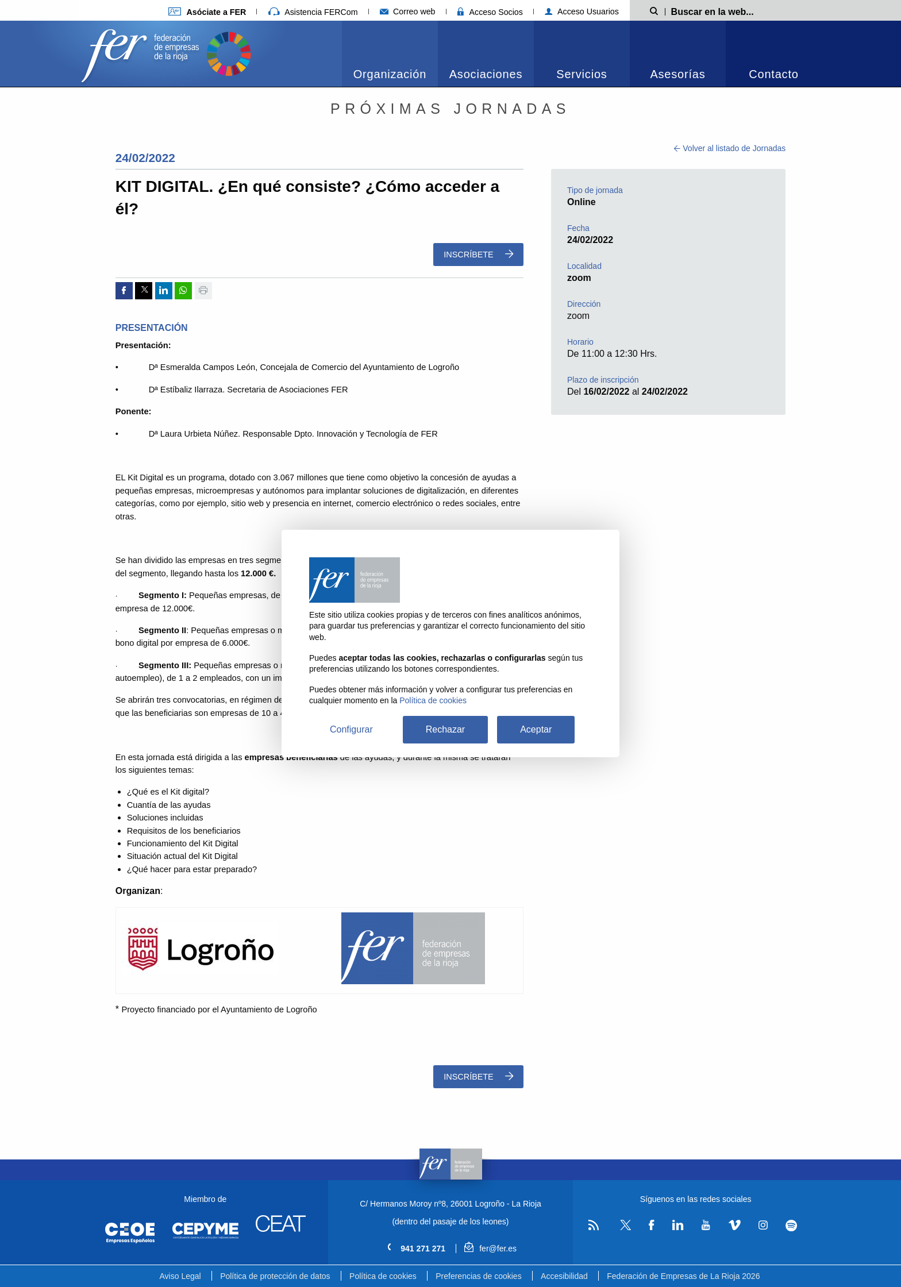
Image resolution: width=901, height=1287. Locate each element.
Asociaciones (485, 74)
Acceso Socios (490, 12)
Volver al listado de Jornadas (730, 148)
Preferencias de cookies (478, 1276)
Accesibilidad (564, 1276)
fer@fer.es (490, 1248)
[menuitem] (390, 54)
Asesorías (677, 74)
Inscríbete (478, 254)
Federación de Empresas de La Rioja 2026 (683, 1276)
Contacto (773, 74)
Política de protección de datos (275, 1276)
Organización (389, 74)
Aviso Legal (180, 1276)
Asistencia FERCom (313, 12)
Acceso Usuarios (582, 11)
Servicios (581, 74)
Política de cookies (383, 1276)
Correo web (408, 11)
